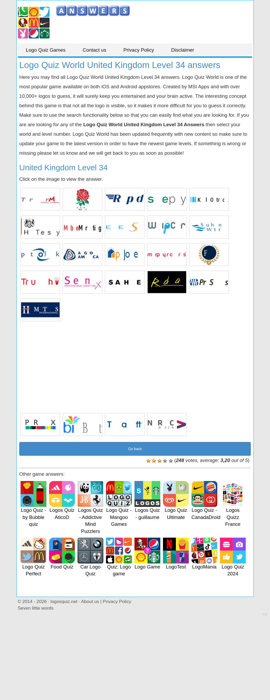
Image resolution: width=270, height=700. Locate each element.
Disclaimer (182, 50)
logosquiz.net (64, 601)
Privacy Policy (138, 50)
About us (90, 601)
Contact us (94, 50)
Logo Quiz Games (45, 50)
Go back (135, 449)
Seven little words (36, 608)
